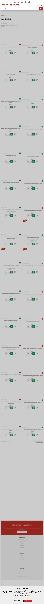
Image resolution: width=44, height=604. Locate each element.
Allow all (27, 600)
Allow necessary (18, 600)
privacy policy (28, 595)
